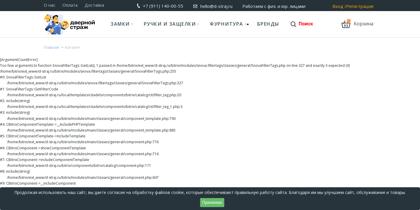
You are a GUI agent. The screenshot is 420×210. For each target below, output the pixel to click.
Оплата (70, 5)
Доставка (94, 5)
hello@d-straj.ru (216, 6)
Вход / (339, 6)
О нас (49, 5)
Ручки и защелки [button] (170, 24)
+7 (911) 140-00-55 (163, 6)
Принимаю (212, 202)
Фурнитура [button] (226, 24)
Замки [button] (120, 24)
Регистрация (359, 6)
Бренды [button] (268, 24)
